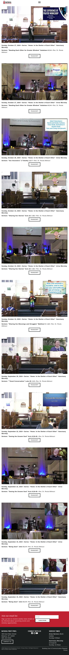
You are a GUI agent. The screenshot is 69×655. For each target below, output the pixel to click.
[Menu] (39, 2)
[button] (34, 24)
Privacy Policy (24, 648)
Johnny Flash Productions (11, 649)
